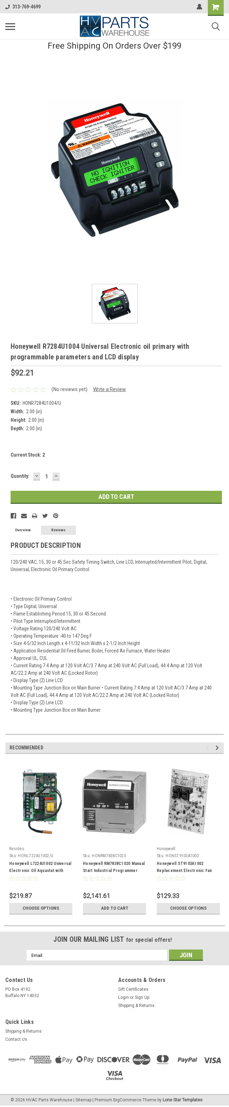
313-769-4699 (23, 7)
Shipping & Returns (136, 1005)
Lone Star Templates (183, 1099)
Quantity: (20, 476)
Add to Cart (114, 908)
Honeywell (166, 848)
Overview (23, 530)
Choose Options (41, 908)
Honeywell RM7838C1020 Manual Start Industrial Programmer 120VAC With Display (114, 870)
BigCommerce (127, 1099)
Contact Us (16, 1039)
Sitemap (83, 1099)
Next (218, 747)
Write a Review (109, 389)
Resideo (16, 848)
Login (123, 997)
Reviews (58, 530)
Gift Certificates (133, 989)
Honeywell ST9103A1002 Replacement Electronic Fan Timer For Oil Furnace (184, 870)
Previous (208, 747)
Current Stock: (28, 455)
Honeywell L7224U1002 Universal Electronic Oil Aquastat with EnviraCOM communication (40, 870)
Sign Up (142, 997)
